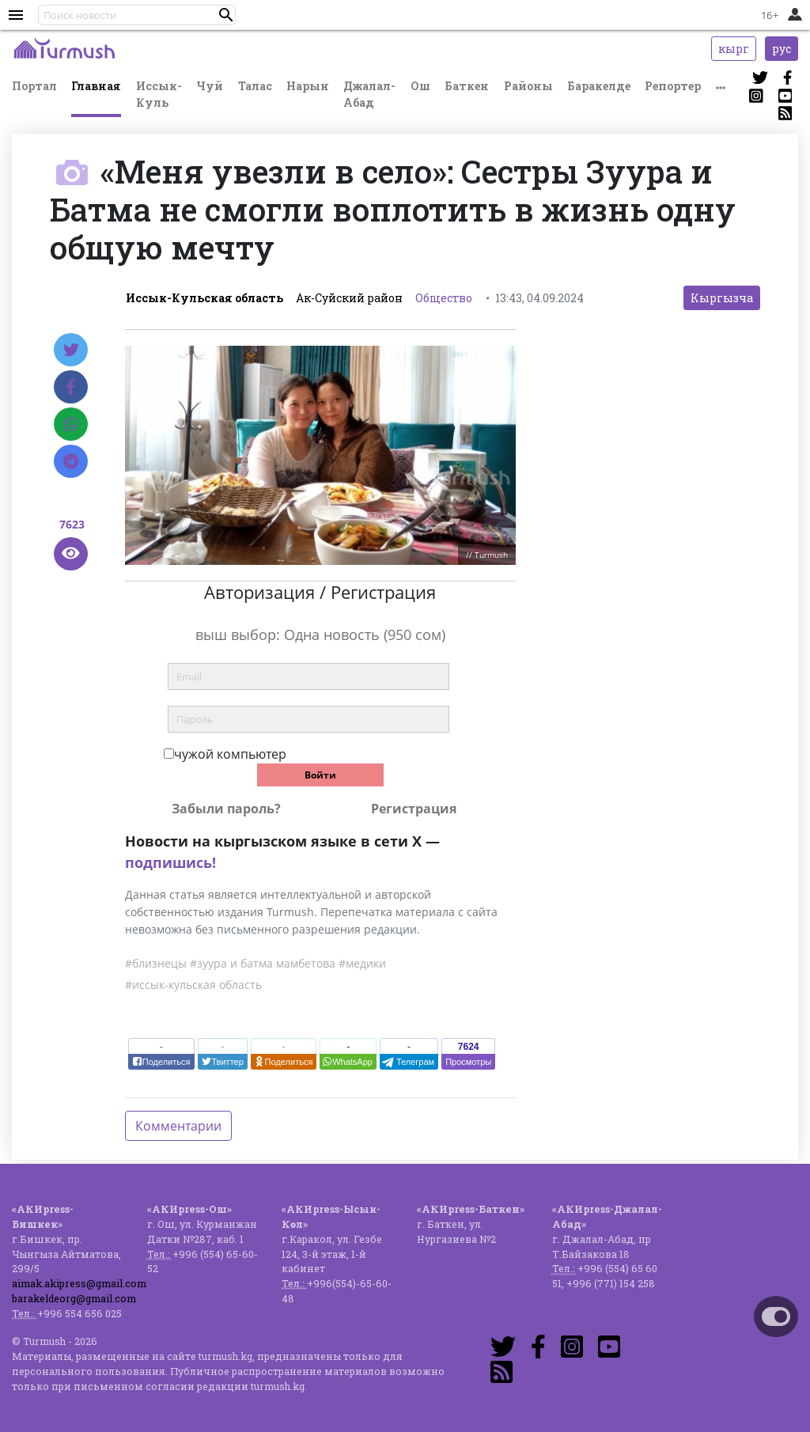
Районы (528, 85)
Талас (255, 85)
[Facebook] (71, 386)
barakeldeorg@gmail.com (74, 1298)
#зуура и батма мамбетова (262, 963)
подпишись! (170, 862)
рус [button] (781, 48)
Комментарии (178, 1126)
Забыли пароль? (226, 808)
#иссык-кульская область (193, 984)
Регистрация (413, 808)
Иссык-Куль (159, 94)
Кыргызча (722, 297)
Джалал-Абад (369, 94)
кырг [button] (733, 48)
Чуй (209, 85)
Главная (96, 85)
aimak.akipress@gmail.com (79, 1283)
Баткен (467, 85)
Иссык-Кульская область (204, 297)
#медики (362, 963)
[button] (226, 15)
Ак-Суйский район (349, 297)
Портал (34, 85)
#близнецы (156, 963)
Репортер (673, 85)
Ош (420, 85)
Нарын (307, 85)
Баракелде (598, 85)
